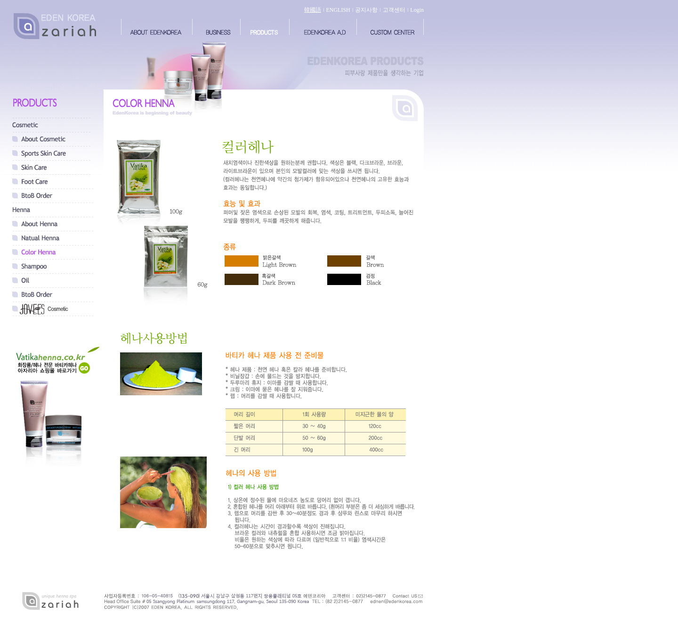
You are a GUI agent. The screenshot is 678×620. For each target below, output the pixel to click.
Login (417, 10)
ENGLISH (338, 10)
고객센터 (394, 10)
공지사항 (366, 10)
